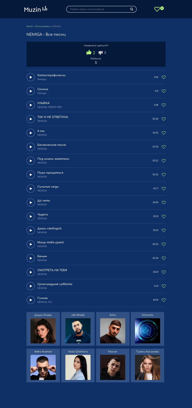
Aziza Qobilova (78, 351)
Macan (112, 351)
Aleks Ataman (43, 351)
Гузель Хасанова (147, 351)
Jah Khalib (78, 315)
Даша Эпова (43, 315)
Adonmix (147, 315)
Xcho (112, 315)
